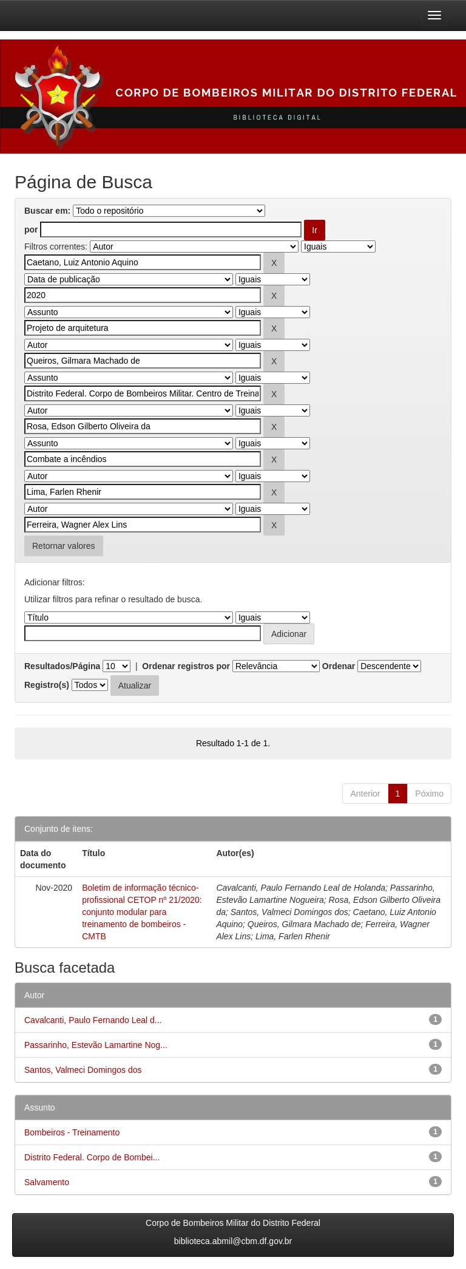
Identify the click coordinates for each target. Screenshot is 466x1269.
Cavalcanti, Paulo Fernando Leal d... (92, 1020)
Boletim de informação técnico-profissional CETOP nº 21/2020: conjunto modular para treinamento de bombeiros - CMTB (142, 912)
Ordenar (338, 666)
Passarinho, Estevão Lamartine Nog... (95, 1045)
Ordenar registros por (186, 666)
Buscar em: (47, 211)
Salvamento (46, 1182)
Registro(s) (46, 685)
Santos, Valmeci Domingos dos (83, 1070)
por (31, 229)
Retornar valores (63, 546)
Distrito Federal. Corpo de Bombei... (92, 1157)
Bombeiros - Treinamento (72, 1132)
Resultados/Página (62, 666)
